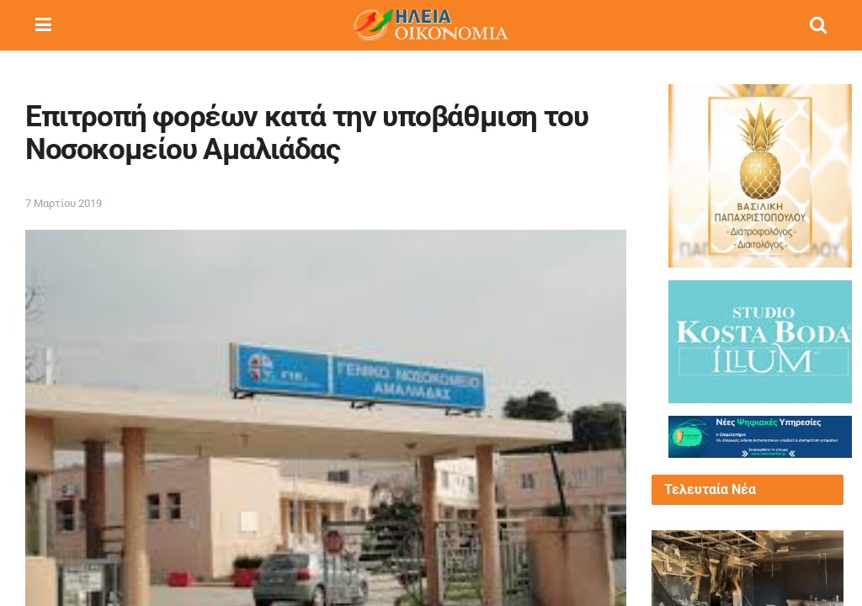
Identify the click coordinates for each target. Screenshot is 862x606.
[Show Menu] (43, 25)
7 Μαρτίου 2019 (63, 203)
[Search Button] (818, 25)
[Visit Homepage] (430, 25)
